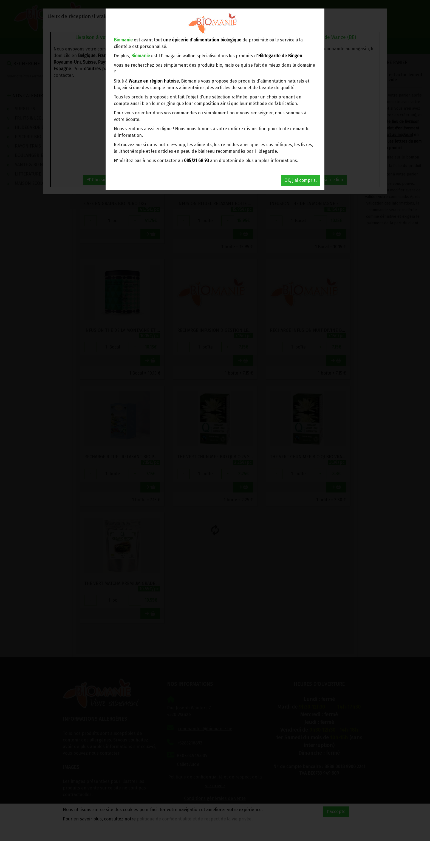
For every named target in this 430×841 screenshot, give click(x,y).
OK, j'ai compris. (300, 180)
